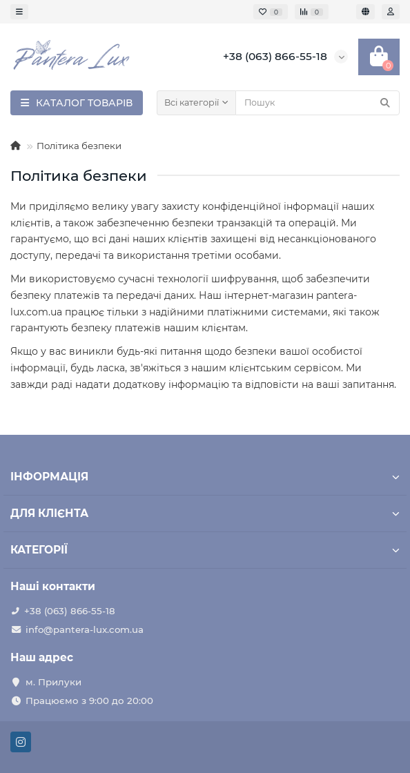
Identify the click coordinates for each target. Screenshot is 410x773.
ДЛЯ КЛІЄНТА (205, 513)
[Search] (317, 102)
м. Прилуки (53, 681)
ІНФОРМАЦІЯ (205, 476)
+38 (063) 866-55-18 (69, 610)
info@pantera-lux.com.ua (85, 629)
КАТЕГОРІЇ (205, 549)
